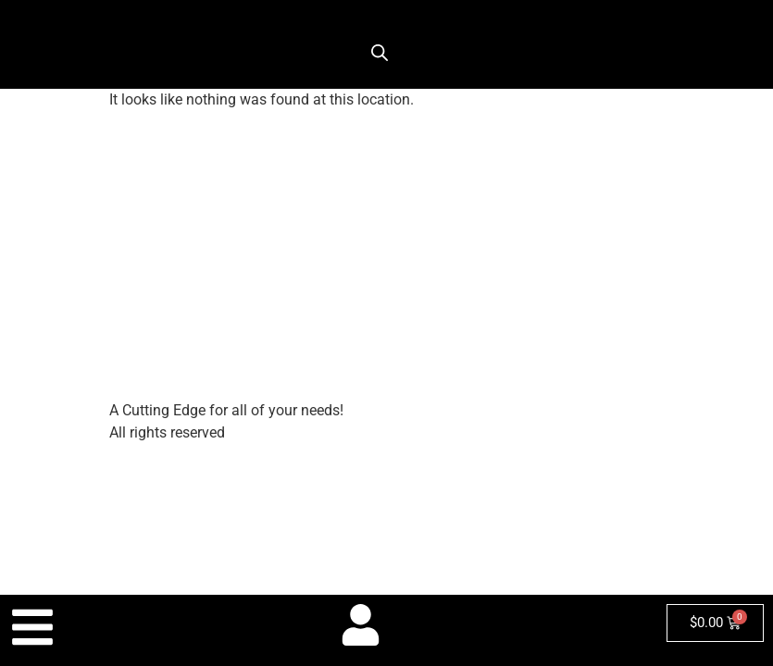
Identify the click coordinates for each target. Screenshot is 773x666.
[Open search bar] (379, 52)
